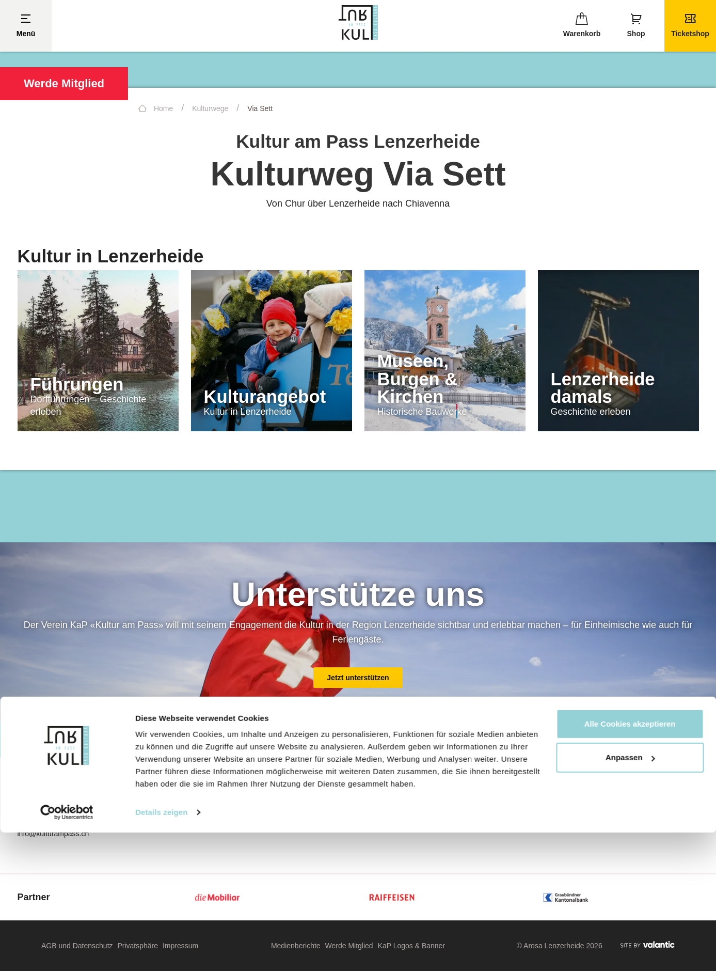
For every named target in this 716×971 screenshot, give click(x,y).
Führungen (77, 384)
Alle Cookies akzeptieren (630, 862)
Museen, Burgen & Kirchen (417, 378)
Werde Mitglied (64, 83)
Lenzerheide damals (603, 388)
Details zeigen (161, 950)
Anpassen (630, 895)
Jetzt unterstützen (358, 677)
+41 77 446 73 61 (52, 824)
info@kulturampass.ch (53, 833)
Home (155, 108)
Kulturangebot (265, 396)
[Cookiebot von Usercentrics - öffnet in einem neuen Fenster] (67, 951)
